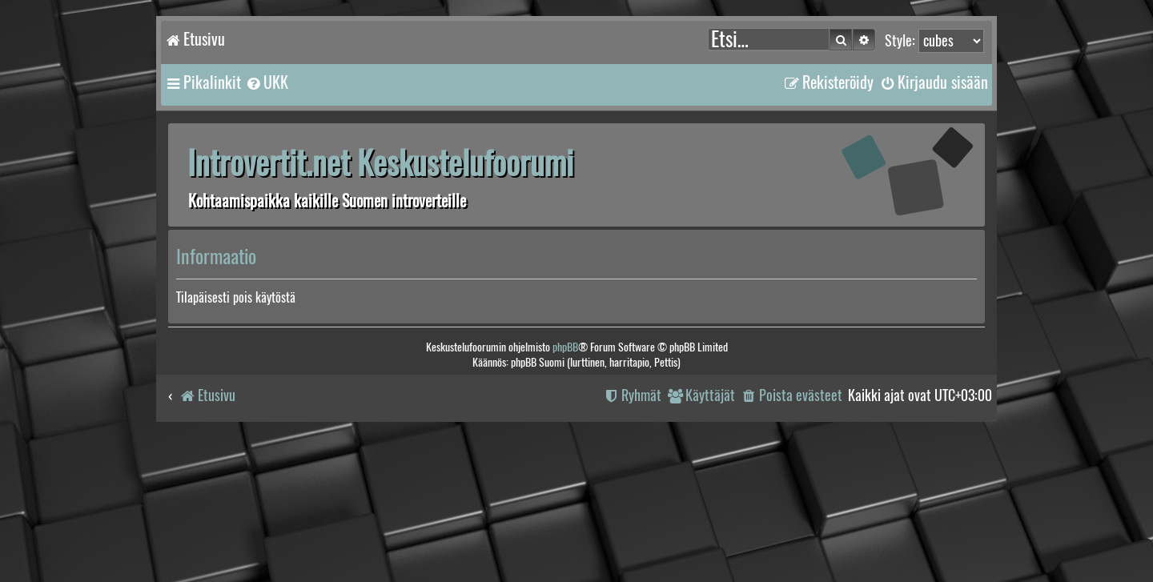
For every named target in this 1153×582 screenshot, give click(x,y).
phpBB (565, 347)
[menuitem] (266, 82)
